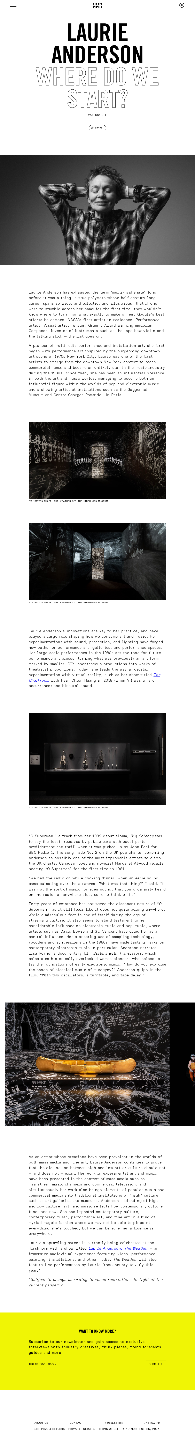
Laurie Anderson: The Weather (118, 1248)
